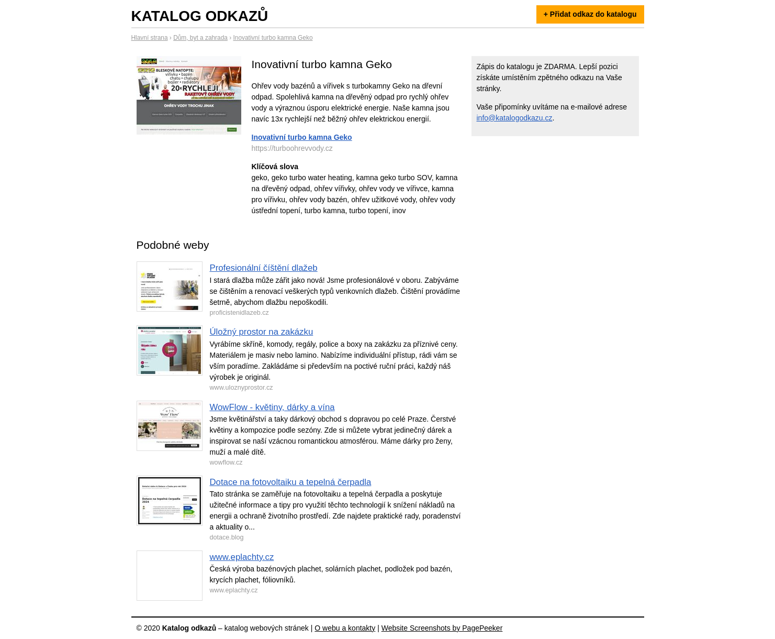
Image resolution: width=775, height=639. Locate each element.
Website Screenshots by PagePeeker (442, 628)
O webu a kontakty (345, 628)
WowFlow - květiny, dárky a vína (272, 407)
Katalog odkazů (199, 16)
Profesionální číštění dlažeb (264, 268)
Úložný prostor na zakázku (261, 332)
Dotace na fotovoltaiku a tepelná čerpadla (291, 482)
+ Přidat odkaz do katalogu (590, 14)
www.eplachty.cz (242, 557)
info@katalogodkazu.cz (515, 118)
